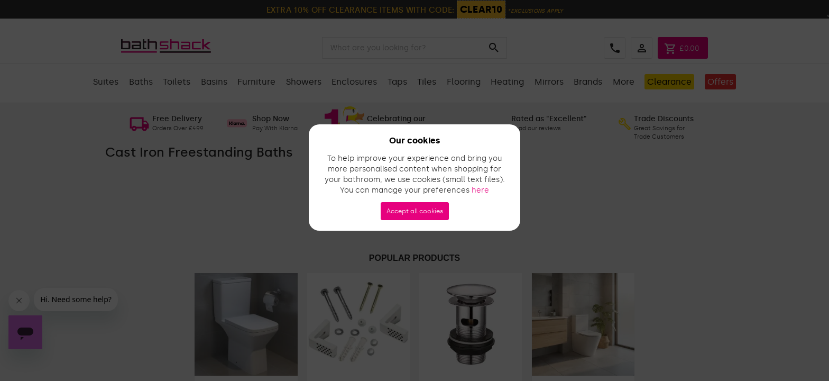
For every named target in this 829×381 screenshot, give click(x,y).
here (480, 190)
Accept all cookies (414, 211)
